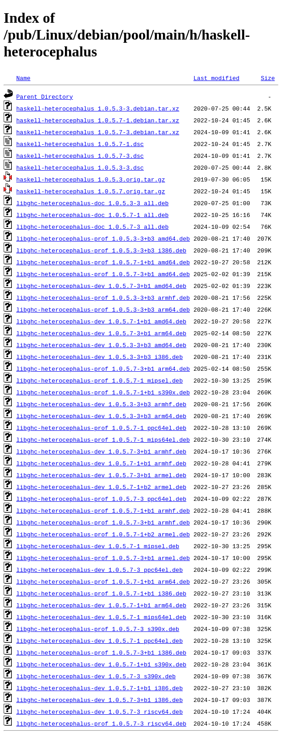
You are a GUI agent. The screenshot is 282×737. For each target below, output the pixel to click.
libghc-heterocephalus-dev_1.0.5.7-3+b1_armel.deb (101, 475)
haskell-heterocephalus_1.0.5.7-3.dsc (80, 155)
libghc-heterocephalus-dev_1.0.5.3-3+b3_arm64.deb (101, 416)
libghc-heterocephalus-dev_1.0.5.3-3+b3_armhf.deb (101, 404)
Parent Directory (44, 96)
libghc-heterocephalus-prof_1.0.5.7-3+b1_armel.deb (103, 558)
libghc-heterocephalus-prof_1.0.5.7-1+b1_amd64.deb (103, 262)
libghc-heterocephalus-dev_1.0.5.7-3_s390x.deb (96, 676)
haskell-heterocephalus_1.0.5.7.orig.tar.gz (90, 191)
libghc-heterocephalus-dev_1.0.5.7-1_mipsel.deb (97, 546)
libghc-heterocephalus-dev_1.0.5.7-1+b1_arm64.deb (101, 605)
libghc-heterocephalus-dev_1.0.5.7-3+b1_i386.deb (99, 700)
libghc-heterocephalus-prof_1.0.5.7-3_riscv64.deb (101, 723)
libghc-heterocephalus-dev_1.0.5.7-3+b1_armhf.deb (101, 451)
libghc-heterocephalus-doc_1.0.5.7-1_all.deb (92, 215)
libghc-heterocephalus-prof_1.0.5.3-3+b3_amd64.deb (103, 238)
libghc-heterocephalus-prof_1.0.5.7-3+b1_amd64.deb (103, 274)
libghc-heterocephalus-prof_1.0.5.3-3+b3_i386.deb (101, 250)
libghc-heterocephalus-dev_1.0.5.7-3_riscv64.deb (99, 711)
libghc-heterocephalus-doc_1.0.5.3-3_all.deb (92, 203)
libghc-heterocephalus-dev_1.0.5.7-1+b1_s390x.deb (101, 664)
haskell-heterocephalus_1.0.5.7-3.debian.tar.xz (97, 132)
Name (23, 78)
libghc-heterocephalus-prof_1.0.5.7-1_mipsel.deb (99, 380)
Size (268, 78)
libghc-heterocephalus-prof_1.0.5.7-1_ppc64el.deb (101, 428)
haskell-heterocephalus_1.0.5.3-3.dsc (80, 167)
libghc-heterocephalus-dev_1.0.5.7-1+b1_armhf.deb (101, 463)
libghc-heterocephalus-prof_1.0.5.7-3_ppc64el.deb (101, 499)
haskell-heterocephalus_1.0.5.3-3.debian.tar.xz (97, 108)
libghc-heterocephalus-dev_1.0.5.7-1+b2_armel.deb (101, 487)
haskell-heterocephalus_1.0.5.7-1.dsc (80, 144)
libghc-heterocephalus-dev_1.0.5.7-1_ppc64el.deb (99, 640)
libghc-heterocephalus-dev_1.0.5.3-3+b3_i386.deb (99, 357)
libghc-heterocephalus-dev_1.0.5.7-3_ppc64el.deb (99, 569)
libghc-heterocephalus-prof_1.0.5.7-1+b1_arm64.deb (103, 581)
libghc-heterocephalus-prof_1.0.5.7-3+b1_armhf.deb (103, 522)
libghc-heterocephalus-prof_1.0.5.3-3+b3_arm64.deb (103, 309)
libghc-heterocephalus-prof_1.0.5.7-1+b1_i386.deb (101, 593)
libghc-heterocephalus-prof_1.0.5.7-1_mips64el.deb (103, 439)
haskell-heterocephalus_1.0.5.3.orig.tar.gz (90, 179)
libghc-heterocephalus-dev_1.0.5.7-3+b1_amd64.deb (101, 286)
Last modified (216, 78)
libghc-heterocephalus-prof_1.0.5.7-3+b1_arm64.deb (103, 368)
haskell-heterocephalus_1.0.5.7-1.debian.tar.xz (97, 120)
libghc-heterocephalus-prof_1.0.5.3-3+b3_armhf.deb (103, 297)
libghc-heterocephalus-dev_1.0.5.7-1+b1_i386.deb (99, 688)
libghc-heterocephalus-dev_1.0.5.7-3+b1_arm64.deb (101, 333)
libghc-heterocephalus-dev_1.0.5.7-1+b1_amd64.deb (101, 321)
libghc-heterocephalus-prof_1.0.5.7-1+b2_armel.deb (103, 534)
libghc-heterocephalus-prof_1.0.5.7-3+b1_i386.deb (101, 652)
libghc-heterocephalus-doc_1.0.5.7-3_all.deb (92, 226)
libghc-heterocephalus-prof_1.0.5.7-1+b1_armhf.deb (103, 510)
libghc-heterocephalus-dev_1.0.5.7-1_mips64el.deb (101, 617)
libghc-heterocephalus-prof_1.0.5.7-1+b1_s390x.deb (103, 392)
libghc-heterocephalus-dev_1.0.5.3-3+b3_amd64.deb (101, 345)
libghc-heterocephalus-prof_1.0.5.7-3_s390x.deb (97, 629)
